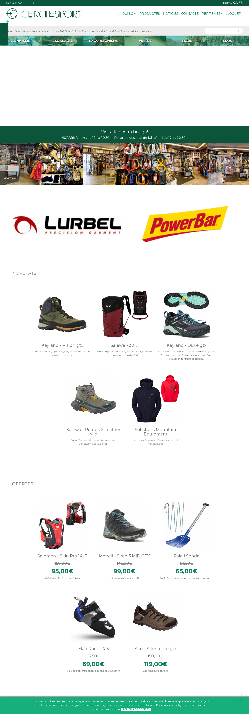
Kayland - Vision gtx (32, 303)
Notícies (170, 13)
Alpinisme (52, 662)
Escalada (51, 666)
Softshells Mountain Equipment (217, 306)
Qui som (129, 13)
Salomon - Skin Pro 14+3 (32, 418)
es (241, 3)
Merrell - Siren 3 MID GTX (78, 418)
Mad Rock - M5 (170, 416)
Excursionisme (54, 671)
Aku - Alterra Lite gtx (217, 418)
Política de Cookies (136, 709)
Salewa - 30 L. (78, 301)
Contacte (190, 13)
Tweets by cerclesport (85, 492)
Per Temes (212, 13)
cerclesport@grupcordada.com (32, 31)
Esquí (49, 685)
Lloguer (233, 13)
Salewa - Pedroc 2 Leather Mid (170, 303)
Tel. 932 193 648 (71, 31)
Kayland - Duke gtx (124, 301)
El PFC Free (18, 537)
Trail (48, 680)
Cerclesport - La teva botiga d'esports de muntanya (150, 500)
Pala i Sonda (124, 416)
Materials (17, 559)
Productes (149, 13)
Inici (118, 14)
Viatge (50, 676)
